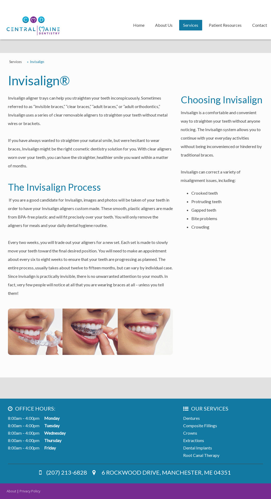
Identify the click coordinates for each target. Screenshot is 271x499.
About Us (164, 25)
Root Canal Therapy (201, 455)
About (11, 491)
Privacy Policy (30, 491)
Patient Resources (225, 25)
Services (190, 25)
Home (138, 25)
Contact (259, 25)
